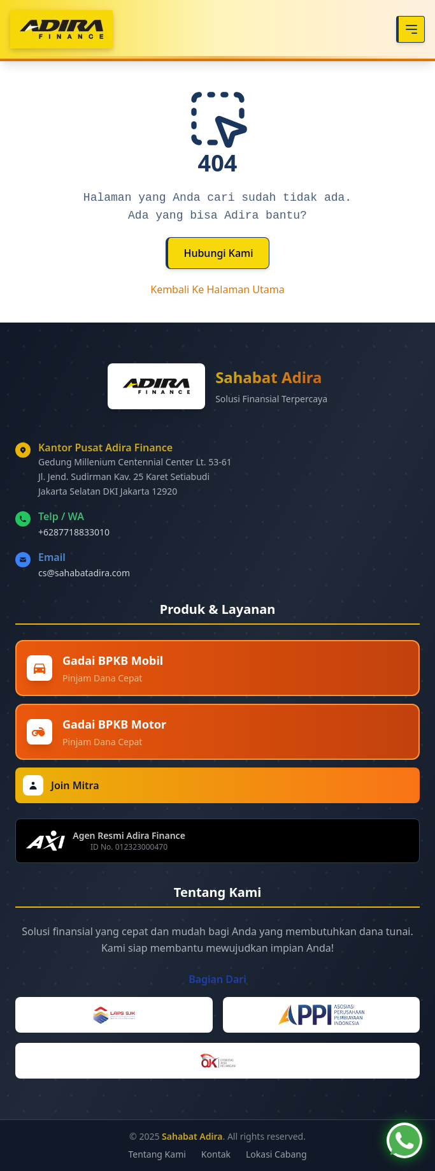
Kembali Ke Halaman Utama (217, 289)
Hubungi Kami (218, 253)
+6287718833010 (74, 532)
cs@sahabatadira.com (84, 573)
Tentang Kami (156, 1154)
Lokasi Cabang (276, 1154)
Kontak (216, 1154)
